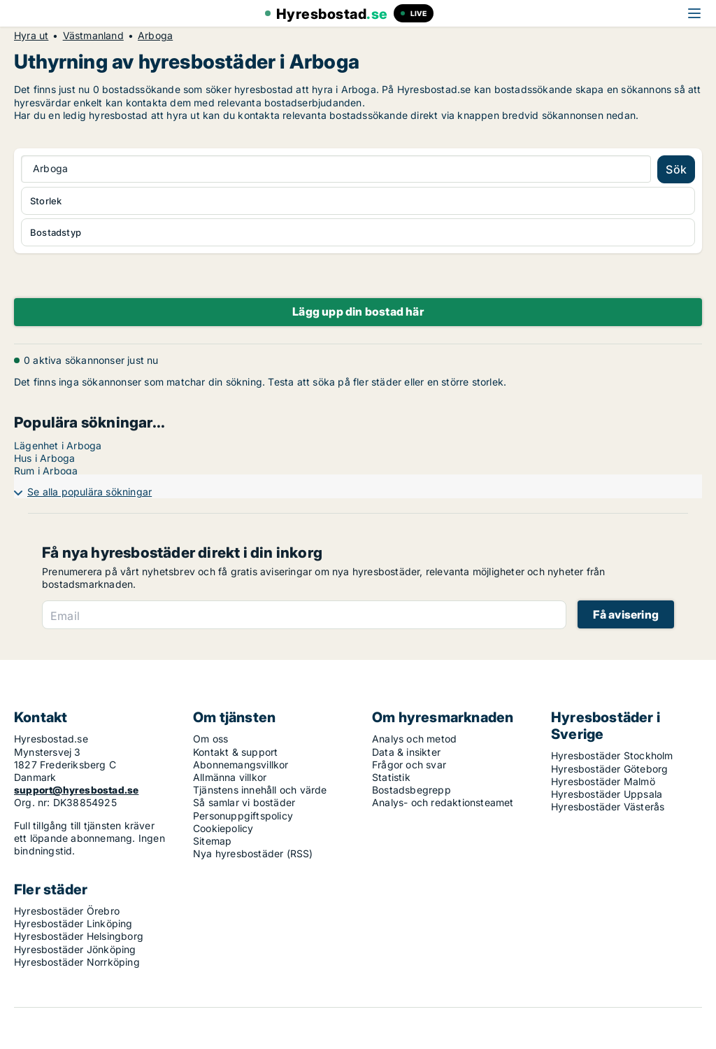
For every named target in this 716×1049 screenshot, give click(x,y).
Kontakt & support (235, 752)
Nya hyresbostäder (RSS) (253, 853)
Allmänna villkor (229, 777)
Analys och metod (414, 739)
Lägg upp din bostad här (358, 311)
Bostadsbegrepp (411, 790)
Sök (676, 169)
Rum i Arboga (46, 471)
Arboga (155, 35)
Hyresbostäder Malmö (603, 781)
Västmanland (93, 35)
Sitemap (212, 841)
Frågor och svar (409, 764)
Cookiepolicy (223, 828)
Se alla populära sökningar (89, 492)
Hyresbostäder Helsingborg (78, 936)
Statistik (391, 777)
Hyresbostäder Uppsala (606, 794)
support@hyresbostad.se (76, 790)
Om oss (210, 739)
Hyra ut (31, 35)
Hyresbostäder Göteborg (609, 769)
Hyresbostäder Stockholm (612, 755)
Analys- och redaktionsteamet (443, 802)
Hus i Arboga (44, 458)
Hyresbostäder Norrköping (77, 962)
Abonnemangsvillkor (241, 764)
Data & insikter (406, 752)
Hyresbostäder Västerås (607, 806)
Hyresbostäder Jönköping (75, 949)
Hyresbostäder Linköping (73, 923)
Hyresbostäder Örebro (67, 911)
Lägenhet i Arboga (57, 445)
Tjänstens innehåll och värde (260, 790)
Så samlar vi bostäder (244, 802)
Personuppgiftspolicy (243, 816)
